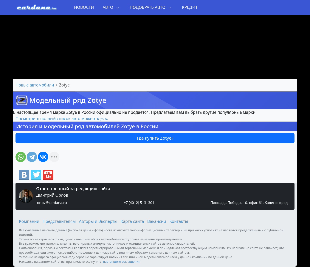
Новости (84, 7)
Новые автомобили (35, 85)
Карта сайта (132, 221)
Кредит (190, 7)
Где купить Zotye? (155, 138)
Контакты (178, 221)
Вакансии (156, 221)
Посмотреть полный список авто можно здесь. (62, 118)
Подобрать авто (151, 7)
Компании (29, 221)
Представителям (59, 221)
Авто (110, 7)
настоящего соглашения (121, 261)
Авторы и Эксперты (98, 221)
